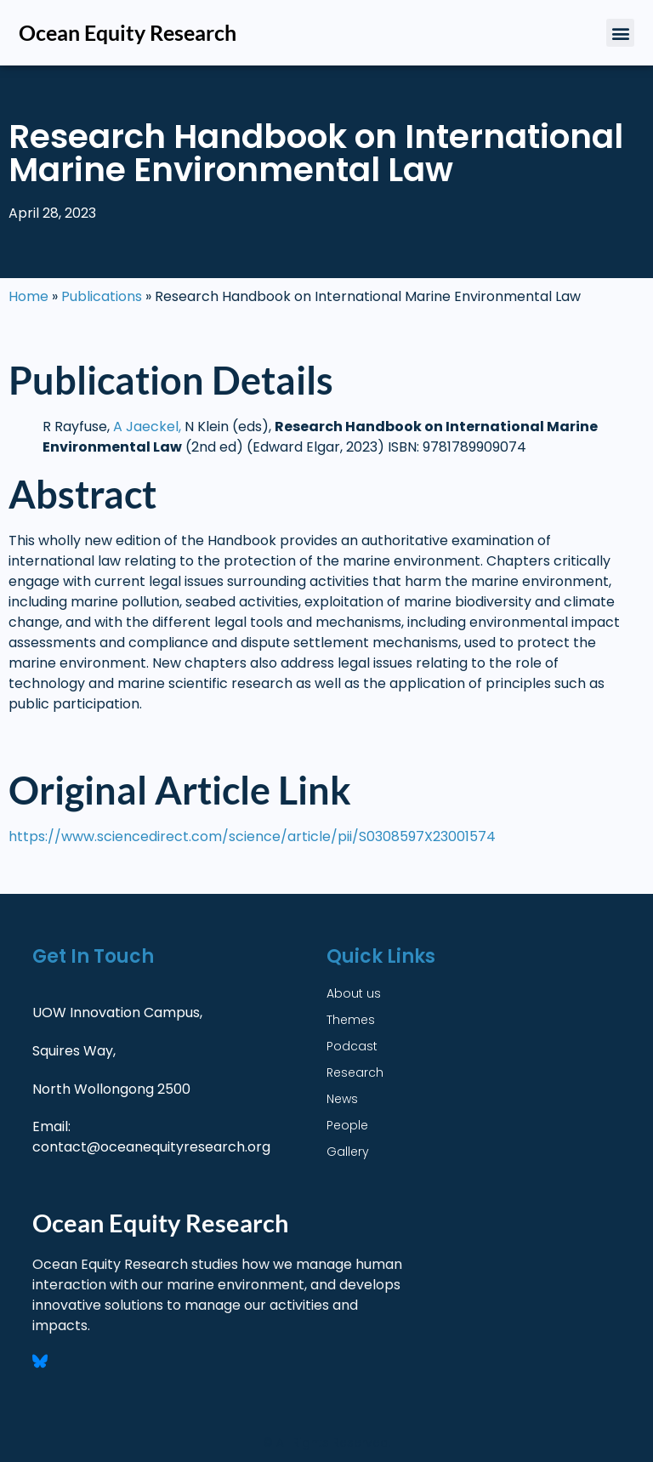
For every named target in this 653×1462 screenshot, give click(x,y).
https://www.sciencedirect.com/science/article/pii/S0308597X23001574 (252, 836)
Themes (350, 1019)
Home (28, 296)
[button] (620, 33)
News (342, 1098)
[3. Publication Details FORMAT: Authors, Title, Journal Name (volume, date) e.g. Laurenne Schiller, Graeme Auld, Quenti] (322, 437)
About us (353, 993)
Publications (101, 296)
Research (354, 1072)
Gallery (347, 1151)
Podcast (352, 1046)
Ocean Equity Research (127, 32)
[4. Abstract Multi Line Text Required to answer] (322, 633)
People (347, 1125)
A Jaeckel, (147, 426)
